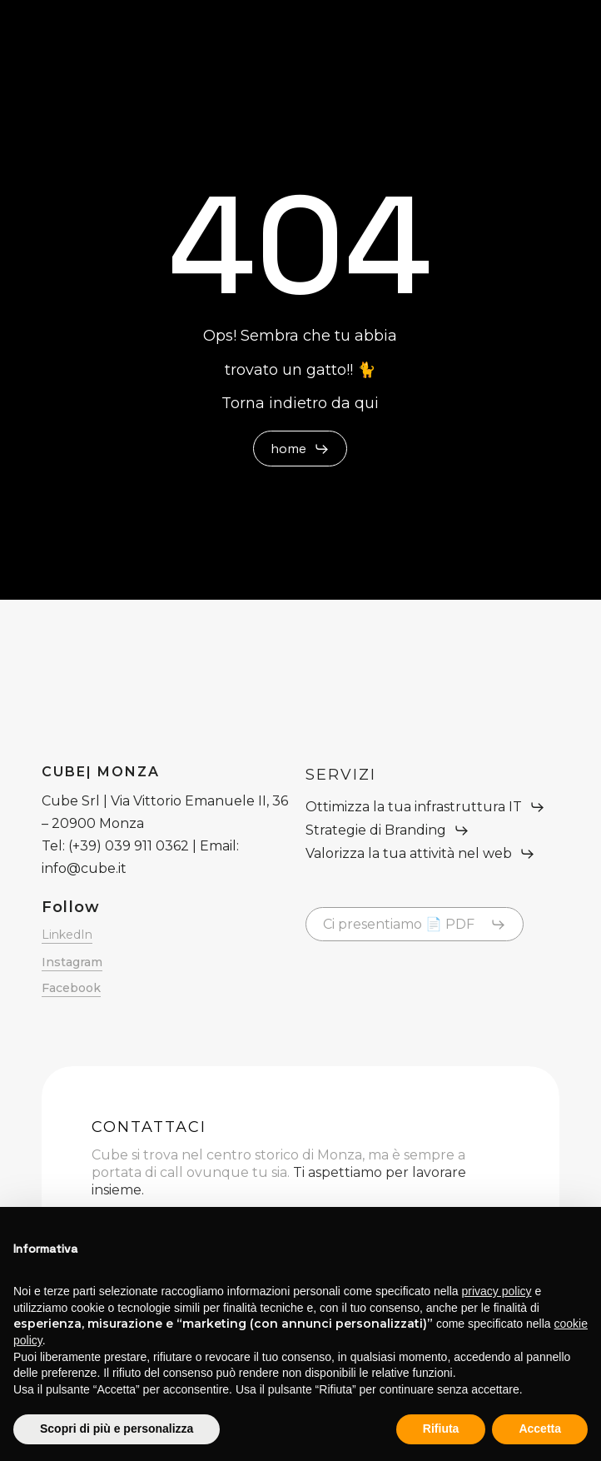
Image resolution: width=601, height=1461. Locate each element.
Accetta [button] (540, 1428)
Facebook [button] (71, 987)
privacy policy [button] (497, 1291)
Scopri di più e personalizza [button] (116, 1428)
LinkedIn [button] (67, 934)
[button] (300, 449)
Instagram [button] (72, 962)
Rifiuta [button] (441, 1428)
